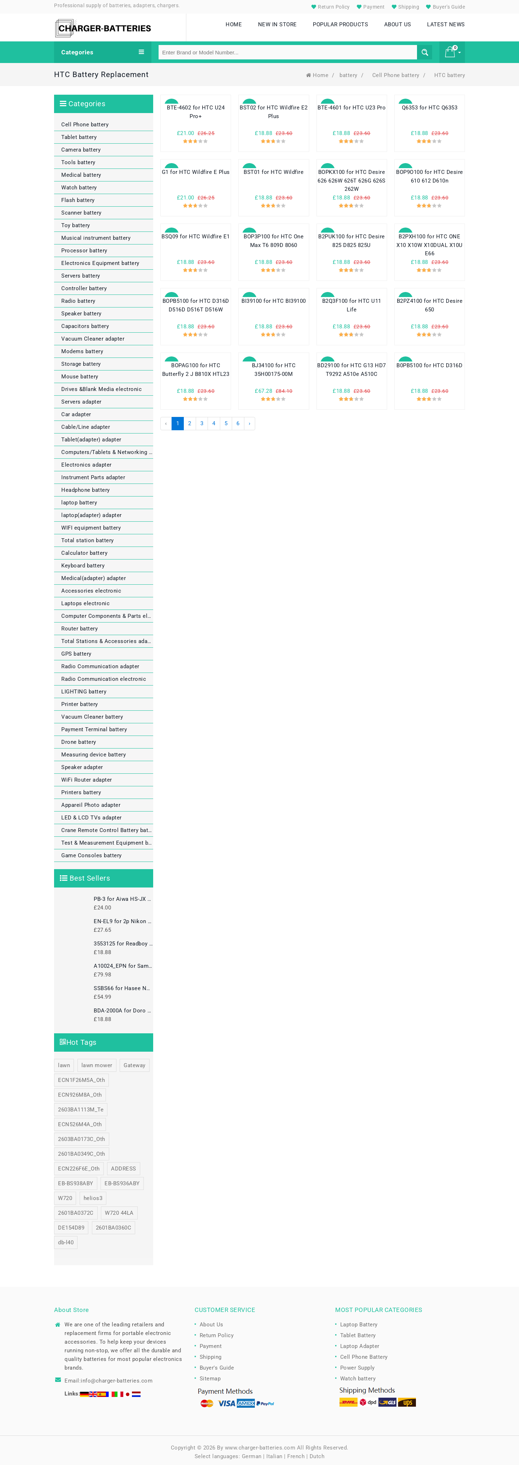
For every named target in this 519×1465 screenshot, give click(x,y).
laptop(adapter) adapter (91, 512)
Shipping (405, 7)
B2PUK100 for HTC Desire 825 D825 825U (351, 238)
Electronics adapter (86, 461)
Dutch (317, 1453)
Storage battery (81, 361)
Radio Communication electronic (103, 676)
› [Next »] (250, 420)
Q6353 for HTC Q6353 (430, 105)
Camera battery (81, 146)
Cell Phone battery (396, 72)
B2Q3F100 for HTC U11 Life (351, 302)
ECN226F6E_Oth (79, 1165)
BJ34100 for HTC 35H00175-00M (274, 366)
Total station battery (87, 537)
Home (317, 72)
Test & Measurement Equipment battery (107, 839)
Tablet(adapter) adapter (91, 436)
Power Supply (357, 1364)
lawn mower (96, 1062)
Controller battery (84, 285)
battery (349, 72)
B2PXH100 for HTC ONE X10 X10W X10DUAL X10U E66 (429, 242)
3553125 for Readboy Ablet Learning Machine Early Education (123, 940)
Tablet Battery (358, 1332)
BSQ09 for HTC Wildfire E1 (195, 233)
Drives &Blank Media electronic (101, 386)
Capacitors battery (85, 323)
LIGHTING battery (83, 688)
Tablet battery (79, 134)
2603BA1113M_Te (80, 1106)
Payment (370, 7)
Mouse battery (79, 373)
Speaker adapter (82, 764)
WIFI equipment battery (91, 524)
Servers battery (80, 272)
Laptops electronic (85, 600)
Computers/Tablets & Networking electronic (107, 449)
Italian (274, 1453)
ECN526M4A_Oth (80, 1121)
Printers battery (81, 789)
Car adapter (76, 411)
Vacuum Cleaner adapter (92, 335)
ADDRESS (123, 1165)
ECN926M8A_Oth (80, 1091)
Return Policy (330, 7)
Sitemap (210, 1375)
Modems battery (82, 348)
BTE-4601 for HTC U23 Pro (352, 105)
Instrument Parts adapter (93, 474)
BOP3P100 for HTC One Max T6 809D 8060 (273, 238)
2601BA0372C (76, 1209)
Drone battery (78, 739)
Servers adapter (81, 398)
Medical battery (81, 171)
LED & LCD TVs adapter (91, 814)
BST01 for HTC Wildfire (273, 169)
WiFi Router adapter (86, 776)
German (252, 1453)
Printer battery (79, 701)
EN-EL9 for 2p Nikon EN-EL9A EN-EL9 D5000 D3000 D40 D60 (123, 918)
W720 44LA (119, 1209)
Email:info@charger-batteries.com (108, 1377)
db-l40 (66, 1239)
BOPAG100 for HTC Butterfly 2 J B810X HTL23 (196, 366)
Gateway (135, 1062)
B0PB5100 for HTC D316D (429, 362)
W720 (65, 1195)
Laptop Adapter (360, 1343)
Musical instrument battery (95, 235)
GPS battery (76, 650)
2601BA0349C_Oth (81, 1150)
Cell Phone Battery (364, 1354)
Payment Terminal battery (94, 726)
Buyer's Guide (444, 7)
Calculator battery (84, 550)
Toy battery (75, 222)
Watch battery (79, 184)
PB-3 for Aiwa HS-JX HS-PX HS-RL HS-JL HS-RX (123, 896)
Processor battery (84, 247)
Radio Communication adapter (100, 663)
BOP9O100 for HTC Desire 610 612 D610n (429, 173)
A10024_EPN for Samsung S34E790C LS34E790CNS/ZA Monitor (123, 963)
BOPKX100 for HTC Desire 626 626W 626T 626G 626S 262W (352, 178)
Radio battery (78, 298)
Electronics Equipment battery (100, 260)
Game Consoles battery (91, 852)
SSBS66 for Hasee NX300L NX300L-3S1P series (123, 985)
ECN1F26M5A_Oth (81, 1077)
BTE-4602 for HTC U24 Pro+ (196, 109)
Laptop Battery (359, 1321)
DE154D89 (71, 1224)
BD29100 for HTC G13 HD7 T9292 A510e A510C (351, 366)
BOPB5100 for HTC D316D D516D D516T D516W (196, 302)
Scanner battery (81, 209)
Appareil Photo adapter (90, 802)
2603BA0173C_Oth (81, 1136)
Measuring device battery (93, 751)
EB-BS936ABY (122, 1180)
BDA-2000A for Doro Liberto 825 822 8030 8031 (123, 1007)
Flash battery (78, 197)
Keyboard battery (83, 562)
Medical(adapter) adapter (93, 575)
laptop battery (79, 499)
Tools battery (78, 159)
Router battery (79, 625)
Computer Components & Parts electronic (107, 613)
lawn (64, 1062)
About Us (211, 1321)
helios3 (93, 1195)
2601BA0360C (114, 1224)
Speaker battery (81, 310)
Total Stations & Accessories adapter (107, 638)
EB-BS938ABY (75, 1180)
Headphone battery (85, 487)
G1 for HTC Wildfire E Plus (196, 169)
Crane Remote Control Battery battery (107, 827)
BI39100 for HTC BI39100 (273, 298)
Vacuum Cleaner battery (92, 713)
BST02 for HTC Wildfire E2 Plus (274, 109)
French (296, 1453)
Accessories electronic (91, 587)
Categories (102, 49)
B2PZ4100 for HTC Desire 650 (430, 302)
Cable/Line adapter (85, 424)
